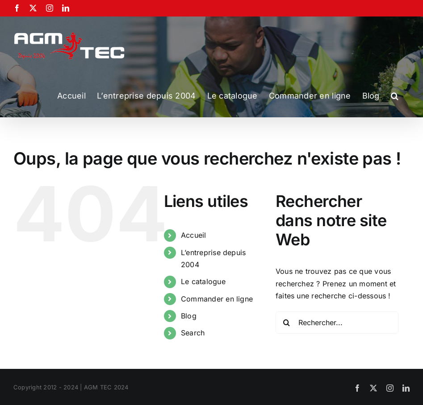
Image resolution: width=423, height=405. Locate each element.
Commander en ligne (217, 298)
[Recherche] (287, 322)
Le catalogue (203, 281)
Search (193, 332)
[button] (394, 96)
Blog (189, 315)
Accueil (193, 235)
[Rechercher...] (337, 322)
